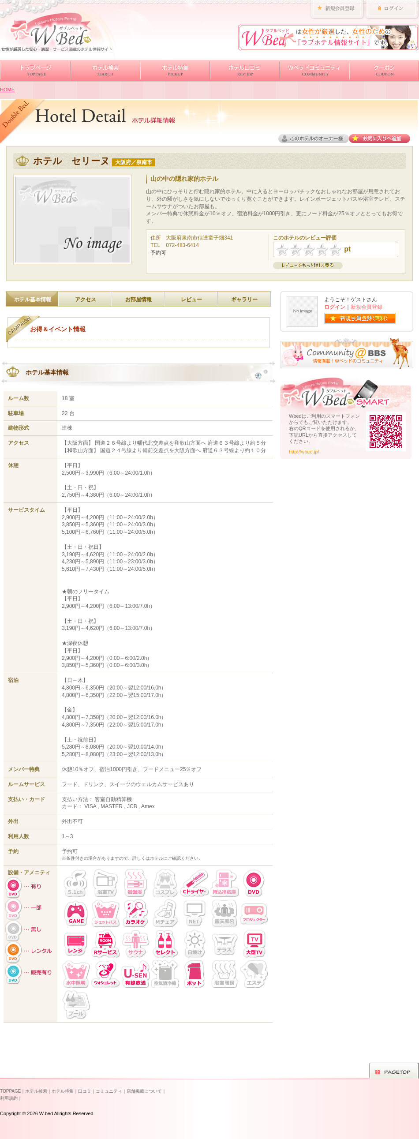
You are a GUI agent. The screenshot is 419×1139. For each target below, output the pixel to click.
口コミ (84, 1091)
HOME (7, 89)
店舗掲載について (144, 1091)
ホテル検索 (36, 1091)
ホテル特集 (63, 1091)
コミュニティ (109, 1091)
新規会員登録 (366, 307)
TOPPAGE (10, 1091)
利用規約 (9, 1098)
